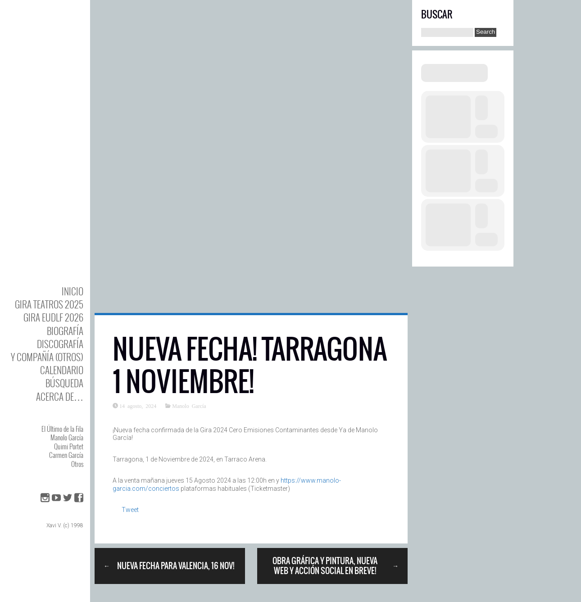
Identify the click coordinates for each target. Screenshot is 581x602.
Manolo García (66, 437)
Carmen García (66, 455)
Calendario (61, 370)
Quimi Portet (68, 446)
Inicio (72, 291)
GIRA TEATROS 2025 (49, 304)
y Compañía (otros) (47, 357)
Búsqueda (64, 383)
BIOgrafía (65, 331)
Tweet (130, 509)
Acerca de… (59, 396)
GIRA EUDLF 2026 (53, 317)
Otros (77, 464)
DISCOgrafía (60, 344)
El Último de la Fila (62, 429)
